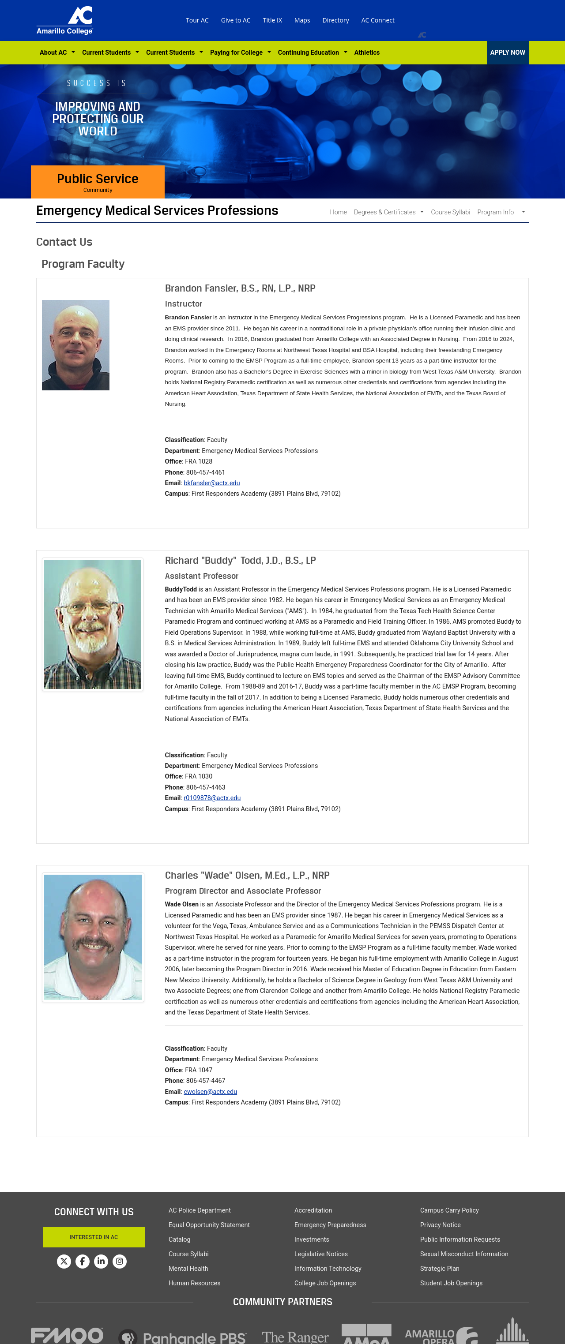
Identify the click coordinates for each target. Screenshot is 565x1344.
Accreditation (313, 1210)
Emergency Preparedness (330, 1225)
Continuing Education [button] (310, 52)
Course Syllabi (450, 212)
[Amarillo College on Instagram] (120, 1261)
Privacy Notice (440, 1225)
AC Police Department (200, 1210)
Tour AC (197, 20)
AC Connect (378, 20)
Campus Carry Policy (449, 1210)
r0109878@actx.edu (212, 798)
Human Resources (195, 1283)
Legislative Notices (321, 1254)
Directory (336, 20)
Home (338, 212)
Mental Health (188, 1269)
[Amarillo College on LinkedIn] (101, 1261)
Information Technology (328, 1269)
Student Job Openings (451, 1283)
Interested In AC (94, 1237)
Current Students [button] (108, 52)
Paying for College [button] (238, 52)
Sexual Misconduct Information (464, 1254)
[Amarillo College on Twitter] (64, 1261)
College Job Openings (325, 1283)
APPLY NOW (507, 52)
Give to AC (236, 20)
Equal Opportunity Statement (209, 1225)
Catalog (180, 1239)
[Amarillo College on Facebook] (82, 1261)
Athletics (367, 52)
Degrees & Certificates (386, 212)
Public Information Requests (460, 1239)
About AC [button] (55, 52)
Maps (302, 20)
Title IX (272, 20)
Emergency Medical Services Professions (157, 210)
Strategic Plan (440, 1269)
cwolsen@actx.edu (210, 1092)
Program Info (499, 212)
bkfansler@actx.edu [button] (212, 483)
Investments (311, 1239)
